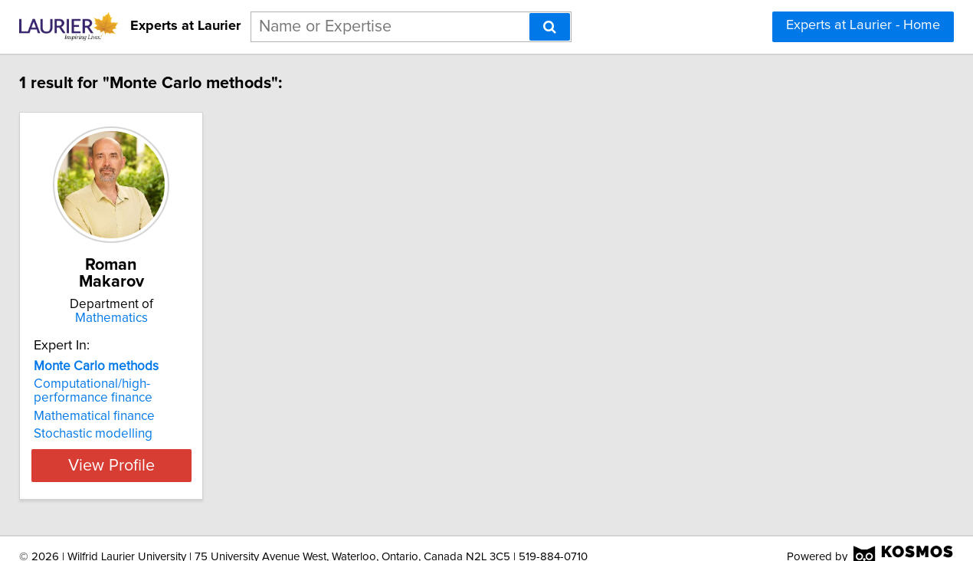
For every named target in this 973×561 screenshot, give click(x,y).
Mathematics (138, 301)
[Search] (549, 27)
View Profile (138, 448)
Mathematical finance (101, 399)
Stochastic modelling (100, 417)
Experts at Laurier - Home (863, 25)
